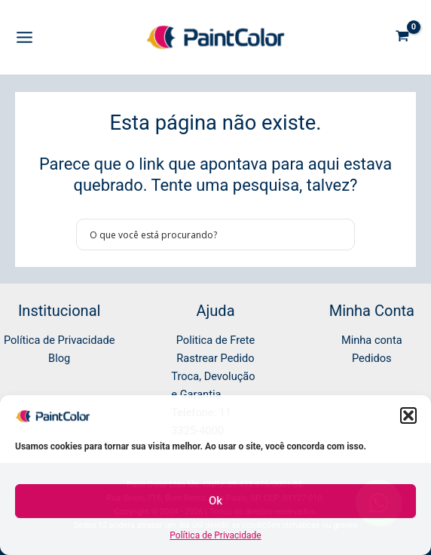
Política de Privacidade (215, 535)
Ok (215, 500)
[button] (408, 415)
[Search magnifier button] (339, 234)
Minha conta (371, 340)
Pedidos (372, 358)
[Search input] (206, 234)
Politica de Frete (215, 340)
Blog (59, 358)
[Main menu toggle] (24, 37)
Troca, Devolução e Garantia (213, 385)
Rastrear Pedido (215, 358)
